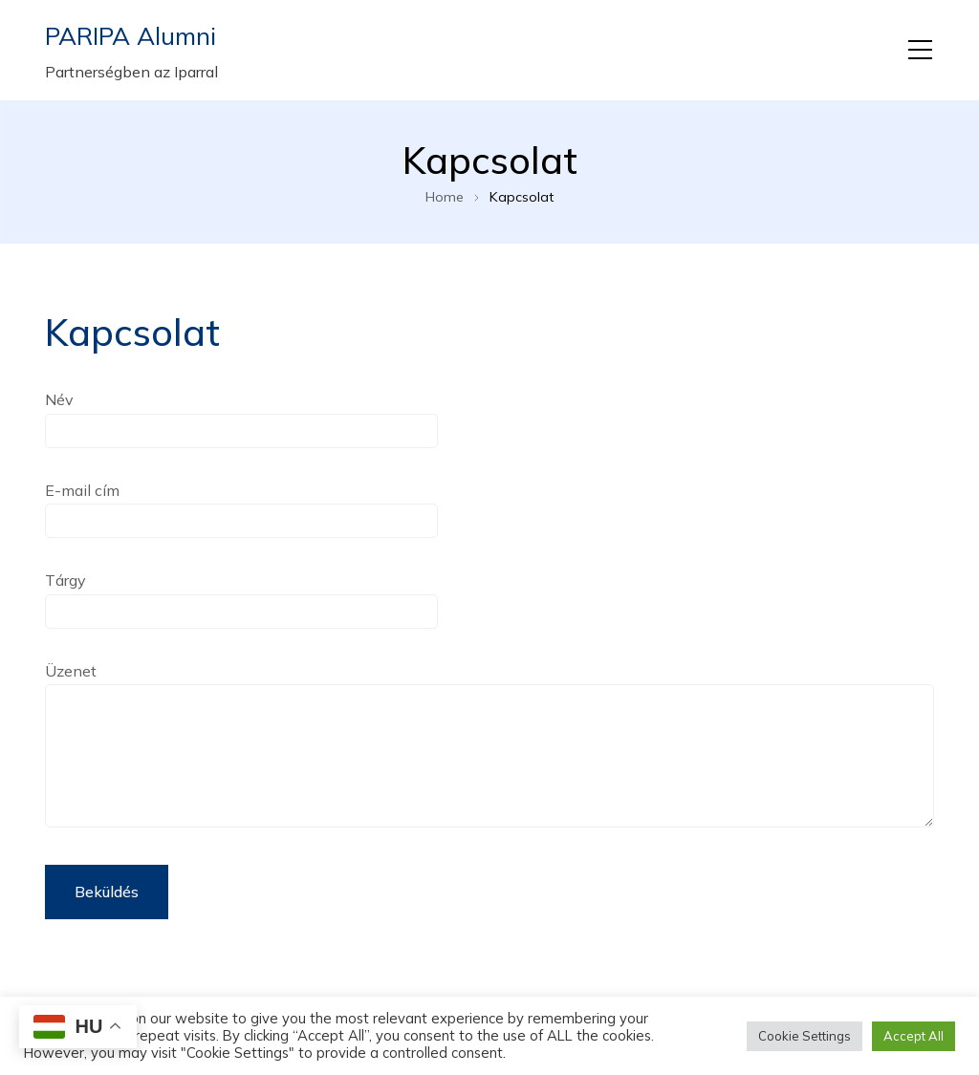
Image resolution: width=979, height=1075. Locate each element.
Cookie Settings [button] (804, 1035)
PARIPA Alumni (130, 36)
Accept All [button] (913, 1035)
